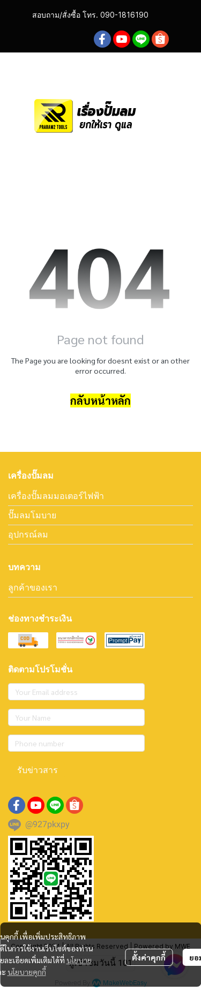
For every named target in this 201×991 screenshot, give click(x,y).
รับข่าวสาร (37, 770)
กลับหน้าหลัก (100, 400)
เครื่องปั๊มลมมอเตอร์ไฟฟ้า (56, 495)
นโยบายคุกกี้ (27, 972)
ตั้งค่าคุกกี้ (149, 957)
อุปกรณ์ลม (28, 534)
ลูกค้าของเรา (32, 587)
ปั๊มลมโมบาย (32, 515)
